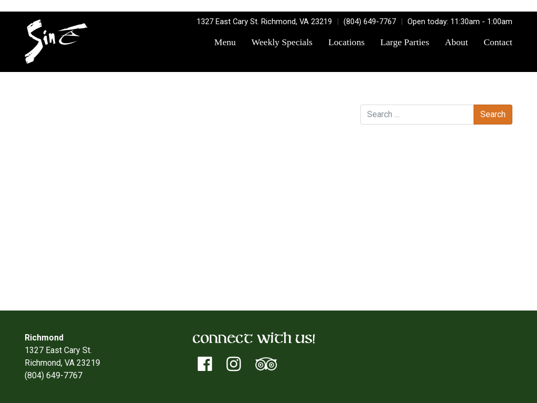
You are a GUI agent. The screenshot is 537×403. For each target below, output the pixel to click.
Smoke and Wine (311, 134)
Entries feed (403, 255)
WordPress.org (409, 280)
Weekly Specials (282, 42)
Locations (346, 42)
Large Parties (404, 42)
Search (372, 94)
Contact (498, 42)
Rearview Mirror (56, 134)
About (456, 42)
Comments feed (411, 267)
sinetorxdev (157, 121)
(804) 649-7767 (369, 21)
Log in (392, 242)
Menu (225, 42)
